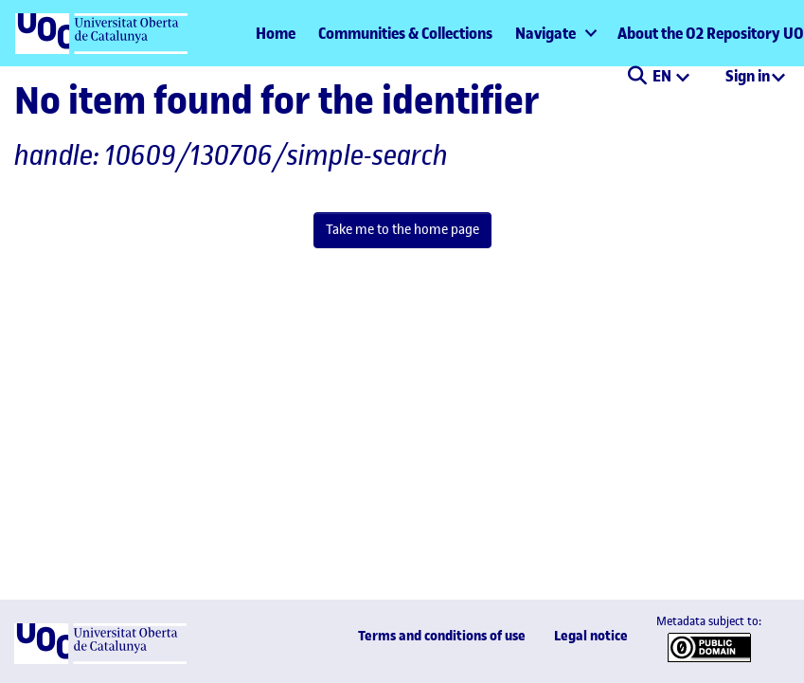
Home (275, 33)
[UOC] (100, 660)
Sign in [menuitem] (747, 75)
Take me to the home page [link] (402, 230)
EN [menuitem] (663, 75)
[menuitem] (555, 33)
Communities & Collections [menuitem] (405, 33)
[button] (637, 77)
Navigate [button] (545, 33)
